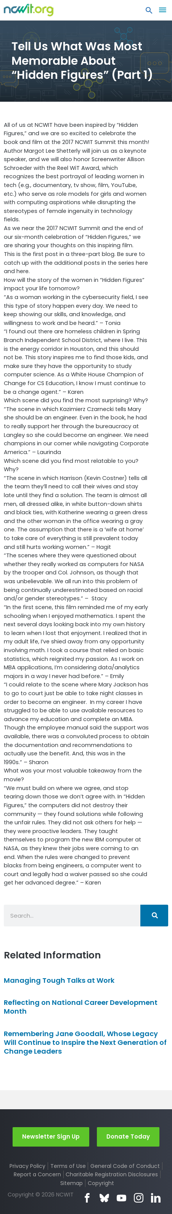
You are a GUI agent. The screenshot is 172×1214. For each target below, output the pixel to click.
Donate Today (128, 1136)
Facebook (87, 1198)
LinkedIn (156, 1198)
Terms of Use (68, 1166)
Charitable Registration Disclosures (112, 1174)
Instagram (138, 1198)
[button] (149, 12)
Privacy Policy (27, 1166)
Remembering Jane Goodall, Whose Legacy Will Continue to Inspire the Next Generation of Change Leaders (85, 1042)
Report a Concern (37, 1174)
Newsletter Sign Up (51, 1136)
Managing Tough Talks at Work (59, 980)
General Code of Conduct (125, 1166)
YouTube (121, 1198)
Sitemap (71, 1183)
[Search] (154, 915)
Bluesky (104, 1198)
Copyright (101, 1183)
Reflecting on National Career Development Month (81, 1007)
